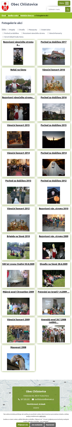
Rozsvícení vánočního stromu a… (18, 43)
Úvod (4, 15)
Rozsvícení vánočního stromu (34, 33)
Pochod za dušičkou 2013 (18, 180)
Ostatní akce (45, 30)
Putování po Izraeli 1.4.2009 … (53, 292)
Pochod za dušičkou (11, 33)
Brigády (12, 30)
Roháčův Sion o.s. (27, 15)
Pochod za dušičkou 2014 (54, 153)
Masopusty (33, 30)
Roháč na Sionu (18, 69)
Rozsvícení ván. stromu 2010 (53, 208)
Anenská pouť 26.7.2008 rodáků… (53, 320)
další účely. (43, 416)
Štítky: (4, 29)
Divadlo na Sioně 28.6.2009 (53, 264)
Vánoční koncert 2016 (53, 69)
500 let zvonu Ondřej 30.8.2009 (18, 264)
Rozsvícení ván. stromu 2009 (53, 236)
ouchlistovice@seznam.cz (43, 399)
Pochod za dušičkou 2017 (54, 42)
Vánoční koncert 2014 (18, 153)
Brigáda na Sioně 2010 (18, 236)
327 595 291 (24, 399)
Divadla (22, 30)
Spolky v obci (13, 15)
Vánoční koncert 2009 (18, 319)
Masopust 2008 (18, 347)
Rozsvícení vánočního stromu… (18, 97)
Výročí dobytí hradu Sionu (13, 37)
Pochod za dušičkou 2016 (54, 97)
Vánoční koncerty (55, 33)
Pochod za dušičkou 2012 (54, 180)
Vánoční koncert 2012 (18, 208)
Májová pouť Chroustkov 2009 (18, 292)
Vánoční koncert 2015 (18, 125)
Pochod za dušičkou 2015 (54, 125)
